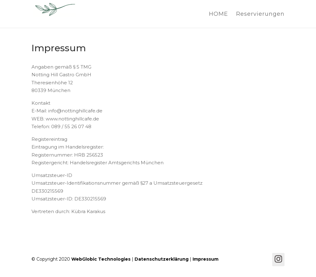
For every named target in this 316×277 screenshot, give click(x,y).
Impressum (205, 259)
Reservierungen (260, 14)
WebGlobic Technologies (101, 259)
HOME (218, 14)
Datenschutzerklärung (162, 259)
